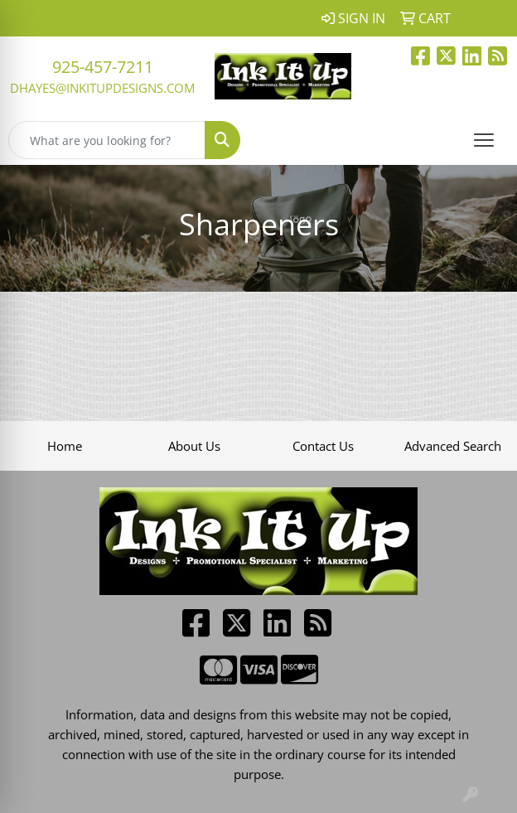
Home (64, 446)
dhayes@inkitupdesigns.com (102, 88)
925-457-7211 (102, 67)
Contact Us (323, 446)
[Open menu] (483, 140)
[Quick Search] (106, 140)
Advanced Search (452, 446)
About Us (194, 446)
